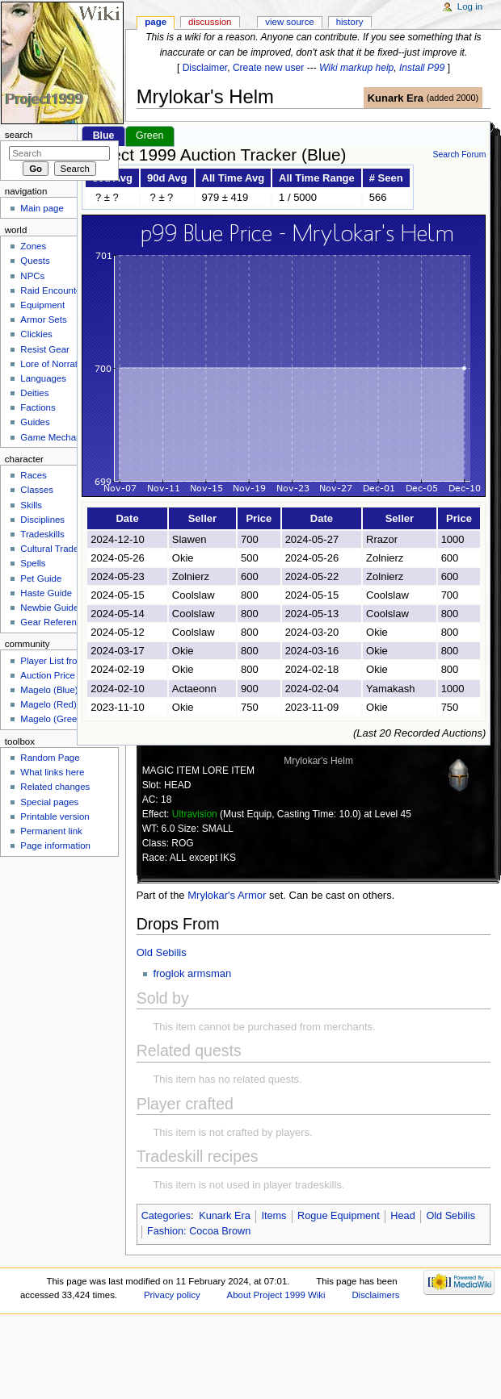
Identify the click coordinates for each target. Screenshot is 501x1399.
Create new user (268, 67)
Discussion (209, 22)
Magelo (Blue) (49, 690)
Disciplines (42, 519)
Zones (33, 246)
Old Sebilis (162, 952)
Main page (42, 208)
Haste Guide (46, 593)
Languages (43, 378)
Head (402, 1216)
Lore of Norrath (51, 364)
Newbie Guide (49, 607)
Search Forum (459, 154)
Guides (34, 422)
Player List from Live (62, 661)
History (350, 22)
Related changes (55, 786)
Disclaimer (205, 67)
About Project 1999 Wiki (276, 1295)
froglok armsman (192, 973)
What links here (52, 772)
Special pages (49, 802)
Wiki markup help (356, 67)
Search (19, 135)
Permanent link (51, 831)
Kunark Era (395, 98)
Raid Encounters (54, 290)
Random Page (49, 757)
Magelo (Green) (52, 719)
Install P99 (421, 67)
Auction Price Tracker (64, 675)
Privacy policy (172, 1295)
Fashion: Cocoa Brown (198, 1231)
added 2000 (452, 97)
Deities (34, 393)
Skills (31, 505)
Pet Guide (40, 578)
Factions (37, 407)
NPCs (32, 276)
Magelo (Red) (48, 704)
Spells (32, 563)
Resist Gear (44, 349)
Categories (166, 1216)
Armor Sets (43, 319)
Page (155, 22)
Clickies (36, 334)
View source (289, 22)
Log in (469, 6)
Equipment (42, 305)
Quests (34, 260)
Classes (36, 490)
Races (33, 475)
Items (273, 1216)
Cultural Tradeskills (59, 548)
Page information (55, 845)
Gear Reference (53, 622)
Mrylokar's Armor (226, 895)
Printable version (54, 816)
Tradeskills (42, 534)
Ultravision (194, 814)
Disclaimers (375, 1295)
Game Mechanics (56, 437)
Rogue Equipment (338, 1216)
